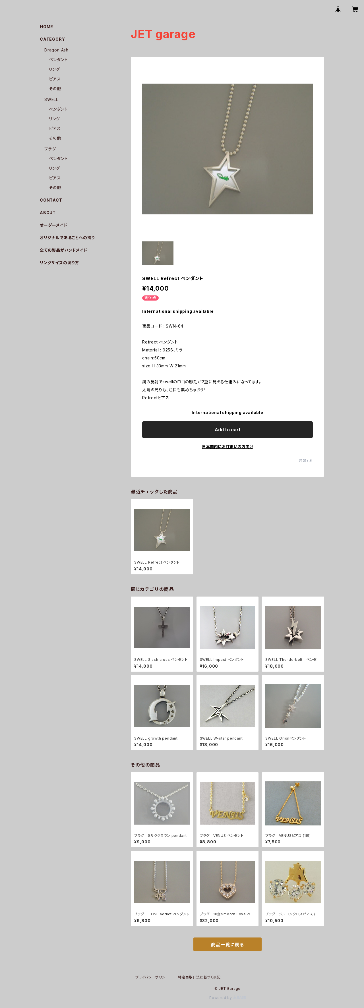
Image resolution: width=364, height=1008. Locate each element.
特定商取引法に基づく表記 (199, 977)
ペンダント (58, 59)
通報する (306, 461)
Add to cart (228, 429)
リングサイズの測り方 (59, 262)
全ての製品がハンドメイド (63, 250)
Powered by (227, 997)
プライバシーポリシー (152, 977)
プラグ (50, 148)
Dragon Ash (56, 49)
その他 (55, 88)
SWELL (51, 99)
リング (54, 69)
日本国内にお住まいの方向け (227, 446)
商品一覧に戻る (227, 944)
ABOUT (48, 212)
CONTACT (51, 200)
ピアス (55, 78)
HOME (46, 26)
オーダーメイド (53, 225)
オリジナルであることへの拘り (67, 237)
